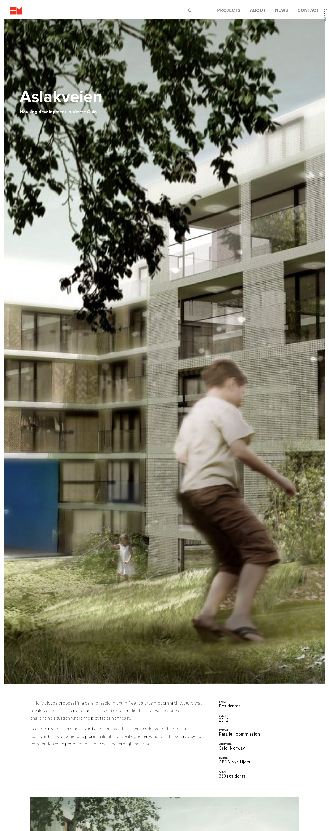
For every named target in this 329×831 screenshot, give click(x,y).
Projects (229, 10)
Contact (308, 10)
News (281, 10)
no (325, 19)
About (258, 10)
